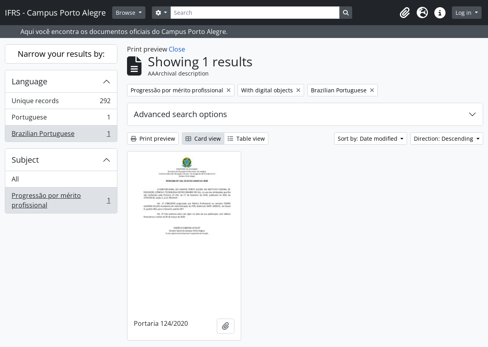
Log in (464, 12)
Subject (25, 159)
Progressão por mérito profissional (61, 200)
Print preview (153, 138)
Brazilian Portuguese (61, 135)
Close (177, 49)
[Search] (254, 12)
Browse (126, 12)
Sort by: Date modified (368, 138)
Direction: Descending (444, 138)
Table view (246, 138)
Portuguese (61, 119)
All (15, 179)
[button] (404, 13)
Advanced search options (180, 114)
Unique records (61, 102)
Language (29, 81)
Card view (203, 138)
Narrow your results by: (61, 53)
